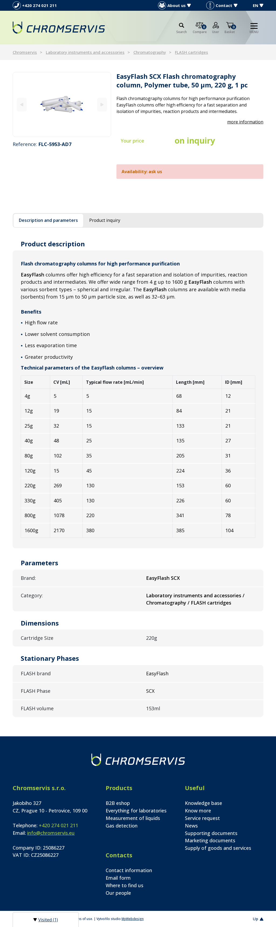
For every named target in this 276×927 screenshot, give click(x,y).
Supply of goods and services (218, 848)
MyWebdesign (133, 919)
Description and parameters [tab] (48, 220)
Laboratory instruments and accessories (85, 52)
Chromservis (25, 52)
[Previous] (22, 104)
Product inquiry (104, 220)
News (191, 825)
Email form (118, 878)
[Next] (102, 104)
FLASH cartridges (191, 52)
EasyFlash (157, 673)
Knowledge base (203, 803)
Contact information (129, 870)
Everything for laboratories (136, 810)
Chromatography (149, 52)
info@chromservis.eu (51, 833)
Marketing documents (210, 840)
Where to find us (124, 885)
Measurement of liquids (133, 818)
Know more (198, 810)
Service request (202, 818)
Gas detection (121, 825)
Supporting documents (211, 833)
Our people (118, 893)
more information (245, 122)
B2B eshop (118, 803)
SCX (150, 691)
